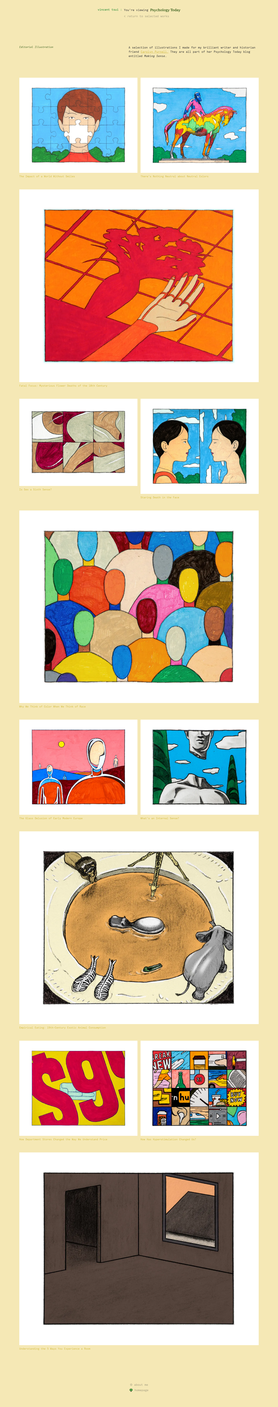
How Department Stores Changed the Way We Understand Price (63, 1139)
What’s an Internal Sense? (160, 818)
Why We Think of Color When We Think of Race (52, 707)
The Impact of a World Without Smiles (47, 176)
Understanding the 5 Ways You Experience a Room (54, 1349)
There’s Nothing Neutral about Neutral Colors (174, 176)
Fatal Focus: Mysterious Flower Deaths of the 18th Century (63, 386)
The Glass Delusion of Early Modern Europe (51, 818)
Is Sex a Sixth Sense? (35, 489)
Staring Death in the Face (160, 497)
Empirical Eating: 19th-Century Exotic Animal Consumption (62, 1028)
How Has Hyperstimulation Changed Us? (168, 1139)
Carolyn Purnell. (155, 52)
